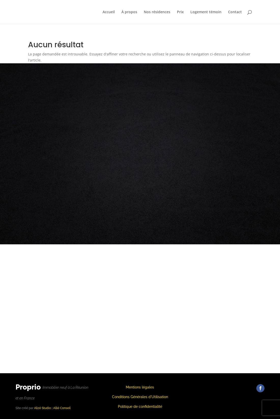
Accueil (109, 12)
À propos (129, 12)
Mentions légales (140, 387)
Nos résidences (157, 12)
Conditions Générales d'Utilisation (140, 397)
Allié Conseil (62, 408)
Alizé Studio (42, 408)
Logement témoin (205, 12)
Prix (180, 12)
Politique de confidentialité (140, 407)
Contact (235, 12)
